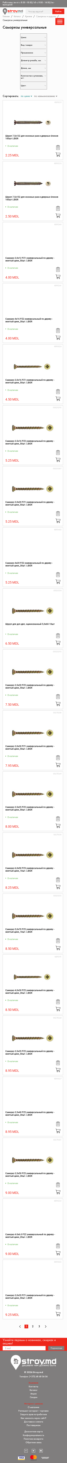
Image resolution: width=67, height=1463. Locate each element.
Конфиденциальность (33, 1435)
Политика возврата (33, 1438)
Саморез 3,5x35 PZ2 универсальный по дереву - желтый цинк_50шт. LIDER (29, 1052)
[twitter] (33, 1451)
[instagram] (41, 1451)
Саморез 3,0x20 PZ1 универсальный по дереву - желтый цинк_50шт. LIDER (29, 503)
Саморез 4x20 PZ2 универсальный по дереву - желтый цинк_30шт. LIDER (29, 564)
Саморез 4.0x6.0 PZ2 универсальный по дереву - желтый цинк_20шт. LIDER (30, 1235)
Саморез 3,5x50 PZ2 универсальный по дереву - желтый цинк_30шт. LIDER (29, 1174)
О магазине (33, 1407)
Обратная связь (33, 1442)
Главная (6, 16)
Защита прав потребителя (33, 1414)
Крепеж (28, 16)
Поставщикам (33, 1425)
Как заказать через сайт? (33, 1418)
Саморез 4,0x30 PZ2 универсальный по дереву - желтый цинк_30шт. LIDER (29, 991)
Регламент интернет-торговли (33, 1410)
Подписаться (56, 1348)
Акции (33, 1393)
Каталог (17, 16)
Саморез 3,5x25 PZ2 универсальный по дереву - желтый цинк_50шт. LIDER (29, 808)
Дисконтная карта (33, 1431)
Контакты (33, 1386)
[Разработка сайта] (45, 1458)
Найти (58, 11)
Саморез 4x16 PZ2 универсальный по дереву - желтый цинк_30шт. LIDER (29, 320)
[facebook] (26, 1451)
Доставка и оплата (33, 1421)
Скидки (33, 1397)
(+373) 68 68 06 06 (38, 1376)
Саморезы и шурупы (46, 16)
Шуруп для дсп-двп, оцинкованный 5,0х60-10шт (30, 624)
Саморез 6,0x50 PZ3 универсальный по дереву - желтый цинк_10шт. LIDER (29, 869)
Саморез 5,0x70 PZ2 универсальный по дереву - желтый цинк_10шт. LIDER (29, 930)
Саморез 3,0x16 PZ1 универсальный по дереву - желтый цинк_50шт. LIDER (29, 381)
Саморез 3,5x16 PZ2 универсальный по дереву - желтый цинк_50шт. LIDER (29, 442)
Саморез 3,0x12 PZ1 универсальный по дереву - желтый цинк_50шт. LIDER (29, 259)
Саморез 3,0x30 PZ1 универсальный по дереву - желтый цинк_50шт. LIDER (29, 747)
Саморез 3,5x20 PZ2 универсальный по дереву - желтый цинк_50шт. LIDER (29, 686)
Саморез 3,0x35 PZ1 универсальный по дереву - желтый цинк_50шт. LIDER (29, 1296)
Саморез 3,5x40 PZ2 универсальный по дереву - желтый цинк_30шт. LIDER (29, 1113)
